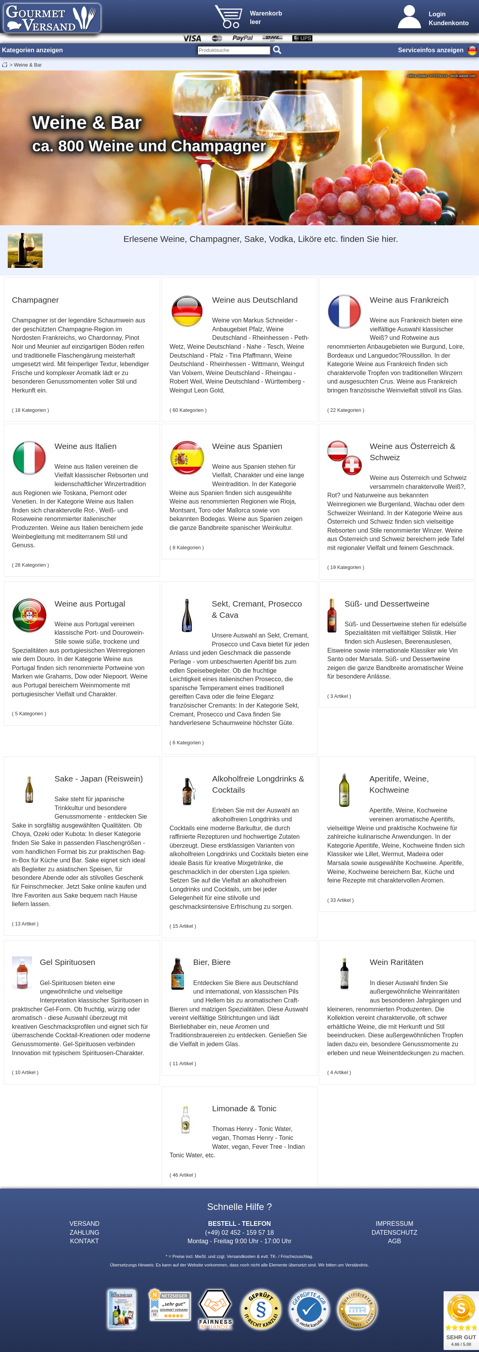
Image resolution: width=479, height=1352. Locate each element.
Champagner (35, 299)
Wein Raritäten (397, 962)
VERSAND (85, 1223)
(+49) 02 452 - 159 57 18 (239, 1232)
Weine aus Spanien (247, 446)
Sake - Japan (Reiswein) (99, 778)
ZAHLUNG (84, 1232)
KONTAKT (84, 1240)
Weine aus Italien (86, 446)
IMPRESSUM (394, 1223)
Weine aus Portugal (90, 603)
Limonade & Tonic (244, 1108)
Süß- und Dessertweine (387, 603)
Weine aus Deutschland (255, 299)
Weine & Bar (28, 65)
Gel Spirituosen (67, 962)
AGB (394, 1240)
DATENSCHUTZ (395, 1232)
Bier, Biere (212, 962)
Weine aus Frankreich (409, 299)
